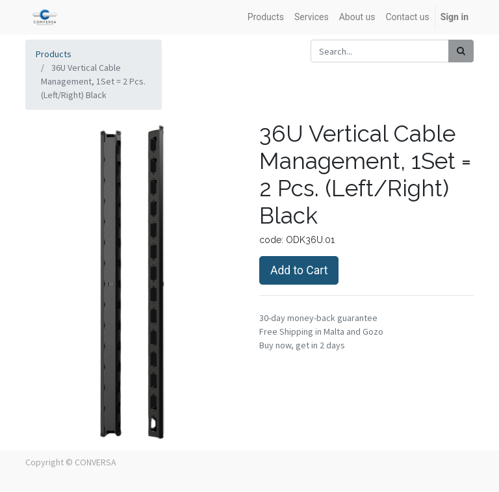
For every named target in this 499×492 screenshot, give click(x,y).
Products (53, 54)
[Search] (461, 51)
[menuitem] (265, 17)
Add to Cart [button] (298, 270)
